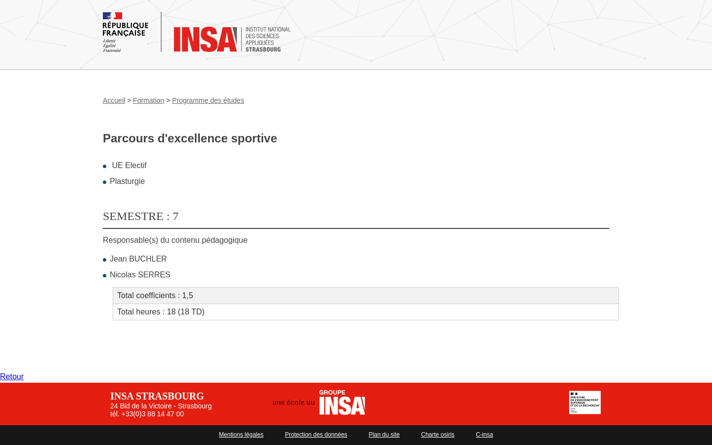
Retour (12, 376)
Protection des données (316, 434)
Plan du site (384, 434)
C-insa (484, 434)
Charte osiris (437, 434)
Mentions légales (241, 434)
